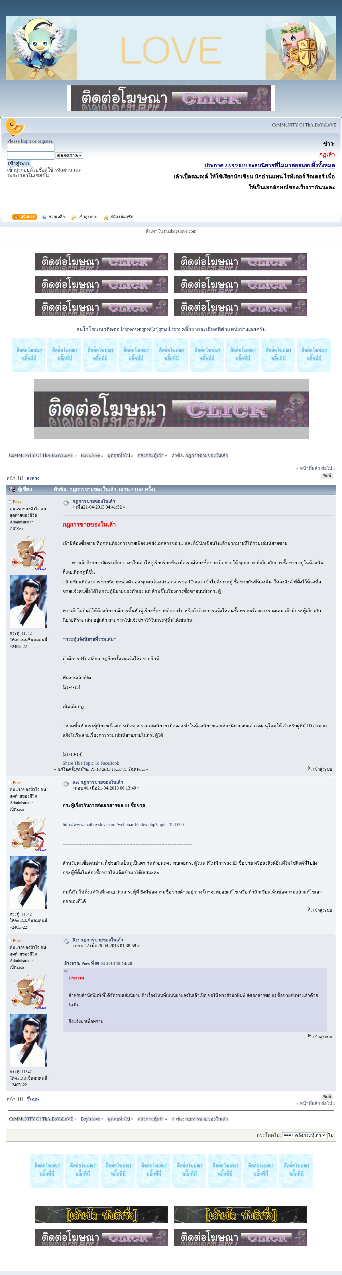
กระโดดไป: (269, 1135)
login (26, 141)
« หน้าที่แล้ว (308, 468)
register (45, 141)
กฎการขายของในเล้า (93, 501)
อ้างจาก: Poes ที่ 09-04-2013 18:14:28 (99, 963)
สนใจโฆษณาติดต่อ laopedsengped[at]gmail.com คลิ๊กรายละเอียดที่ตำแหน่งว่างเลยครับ (171, 329)
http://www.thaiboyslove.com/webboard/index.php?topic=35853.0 (123, 824)
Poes (17, 501)
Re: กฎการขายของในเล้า (97, 782)
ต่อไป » (328, 468)
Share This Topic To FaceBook (91, 763)
